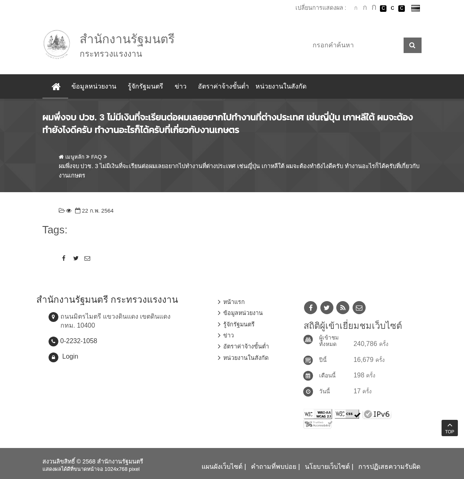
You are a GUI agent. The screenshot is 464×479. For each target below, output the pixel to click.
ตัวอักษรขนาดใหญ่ (374, 8)
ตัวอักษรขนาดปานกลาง (365, 8)
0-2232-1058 (79, 340)
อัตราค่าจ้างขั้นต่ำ (223, 86)
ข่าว (180, 86)
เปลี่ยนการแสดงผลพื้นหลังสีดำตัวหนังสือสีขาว (383, 8)
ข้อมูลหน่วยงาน (93, 86)
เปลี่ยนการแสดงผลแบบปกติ (392, 8)
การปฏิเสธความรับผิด (389, 466)
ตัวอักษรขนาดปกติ (356, 8)
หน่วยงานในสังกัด (280, 86)
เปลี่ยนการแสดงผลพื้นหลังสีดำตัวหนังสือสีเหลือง (401, 8)
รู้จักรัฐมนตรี (145, 86)
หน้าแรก (234, 302)
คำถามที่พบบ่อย (273, 466)
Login (70, 356)
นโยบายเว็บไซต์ (327, 466)
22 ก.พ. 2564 (93, 211)
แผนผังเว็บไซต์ (222, 466)
